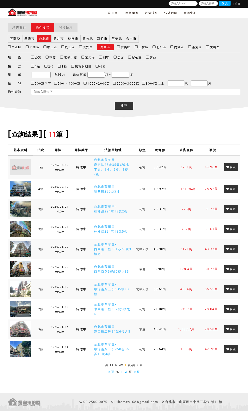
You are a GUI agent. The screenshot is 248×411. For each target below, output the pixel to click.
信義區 (126, 47)
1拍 (37, 66)
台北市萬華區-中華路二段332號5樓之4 (112, 309)
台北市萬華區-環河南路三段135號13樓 (111, 289)
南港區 (197, 47)
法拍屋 (113, 13)
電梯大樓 (70, 57)
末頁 (137, 371)
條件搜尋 (43, 27)
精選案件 (19, 27)
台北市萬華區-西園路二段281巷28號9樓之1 (112, 249)
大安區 (88, 47)
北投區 (161, 47)
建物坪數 (80, 75)
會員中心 (190, 13)
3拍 (64, 66)
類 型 (15, 57)
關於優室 (132, 13)
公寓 (38, 57)
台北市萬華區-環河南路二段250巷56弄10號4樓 (111, 349)
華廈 (52, 57)
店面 (120, 57)
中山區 (52, 47)
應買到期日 (83, 66)
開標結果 (66, 27)
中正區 (17, 47)
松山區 (70, 47)
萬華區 (105, 47)
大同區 (34, 47)
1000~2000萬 (98, 83)
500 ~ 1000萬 (69, 83)
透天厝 (90, 57)
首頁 (111, 371)
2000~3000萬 (128, 83)
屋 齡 (15, 75)
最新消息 (151, 13)
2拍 (51, 66)
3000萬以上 (155, 83)
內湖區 (179, 47)
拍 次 (15, 66)
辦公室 (137, 57)
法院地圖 (170, 13)
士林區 (143, 47)
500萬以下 (43, 83)
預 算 (15, 83)
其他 (153, 57)
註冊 (237, 4)
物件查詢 (15, 92)
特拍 (102, 66)
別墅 (106, 57)
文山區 (215, 47)
